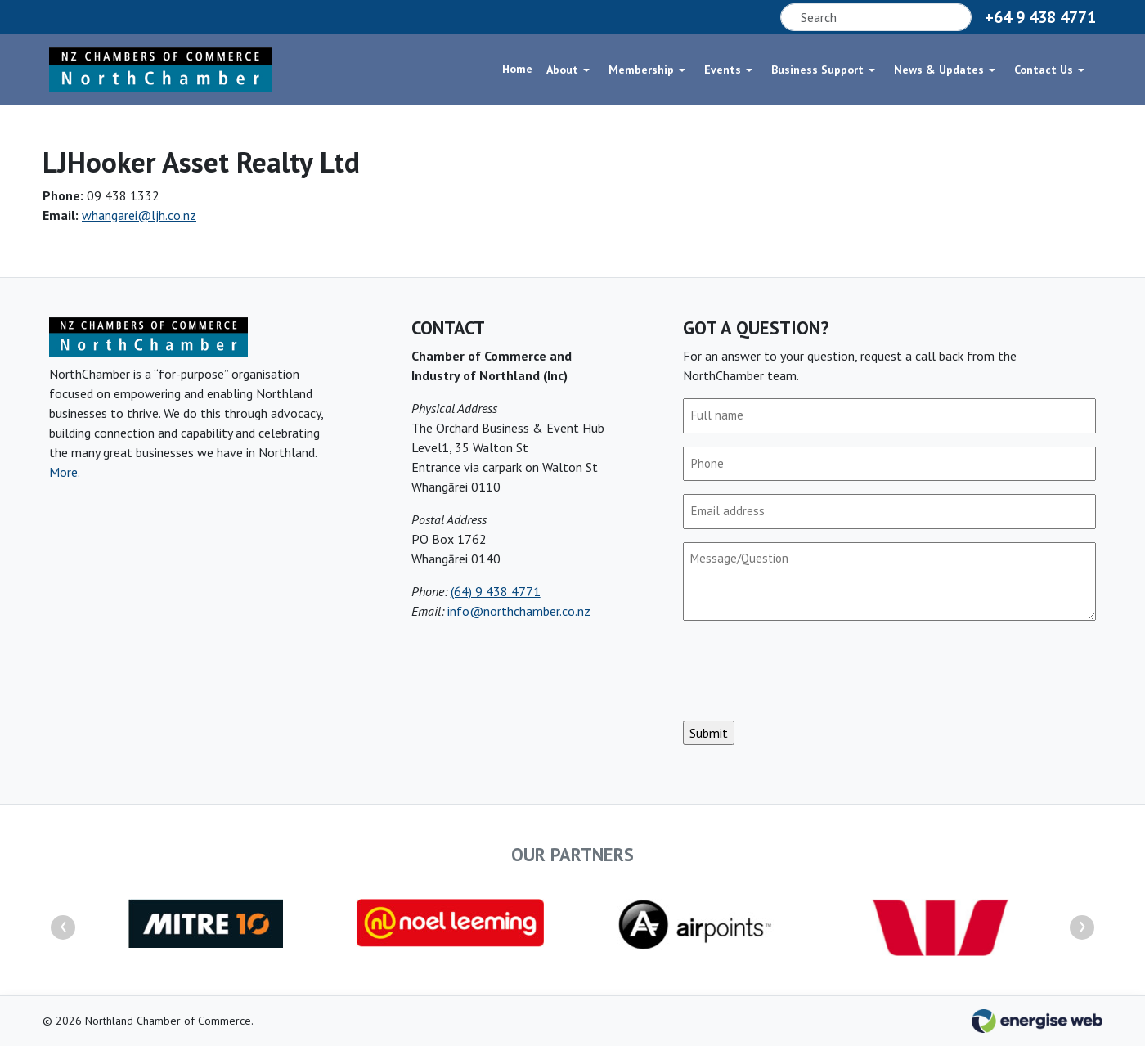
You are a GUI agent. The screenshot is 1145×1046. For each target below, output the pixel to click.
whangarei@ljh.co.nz (139, 215)
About (562, 68)
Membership (641, 68)
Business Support (817, 68)
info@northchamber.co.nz (518, 611)
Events (722, 68)
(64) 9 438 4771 (496, 591)
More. (64, 472)
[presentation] (807, 671)
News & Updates (939, 68)
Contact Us (1043, 68)
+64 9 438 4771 (1040, 17)
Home (517, 68)
